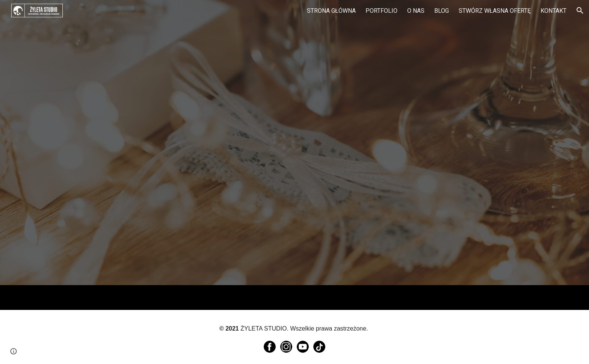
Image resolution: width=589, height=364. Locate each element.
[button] (580, 11)
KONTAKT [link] (553, 10)
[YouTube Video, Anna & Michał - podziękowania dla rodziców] (386, 78)
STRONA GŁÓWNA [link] (331, 10)
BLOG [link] (441, 10)
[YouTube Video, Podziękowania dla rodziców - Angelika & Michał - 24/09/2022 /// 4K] (202, 78)
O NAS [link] (415, 10)
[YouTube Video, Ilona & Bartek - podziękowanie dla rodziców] (386, 206)
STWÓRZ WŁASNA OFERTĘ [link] (495, 10)
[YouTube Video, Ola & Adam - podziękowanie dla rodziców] (202, 206)
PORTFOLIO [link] (381, 10)
